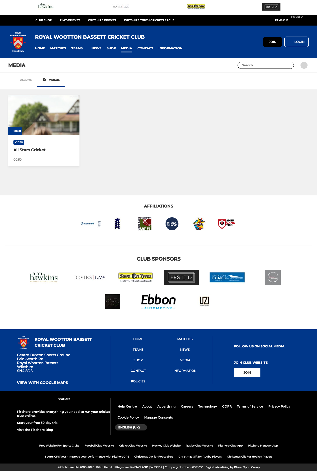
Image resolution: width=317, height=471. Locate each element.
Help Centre (127, 406)
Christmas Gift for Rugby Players (200, 456)
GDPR (227, 406)
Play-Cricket (70, 20)
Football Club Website (99, 445)
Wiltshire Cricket (102, 20)
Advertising (166, 406)
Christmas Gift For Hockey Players (249, 456)
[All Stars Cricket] (43, 115)
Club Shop (43, 20)
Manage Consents (158, 417)
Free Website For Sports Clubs (59, 445)
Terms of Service (250, 406)
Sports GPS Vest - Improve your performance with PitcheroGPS (87, 456)
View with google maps (42, 382)
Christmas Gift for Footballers (153, 456)
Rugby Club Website (199, 445)
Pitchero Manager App (263, 445)
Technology (207, 406)
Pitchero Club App (230, 445)
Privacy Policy (279, 406)
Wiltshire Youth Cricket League (149, 20)
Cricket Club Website (133, 445)
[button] (40, 48)
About (147, 406)
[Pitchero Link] (300, 22)
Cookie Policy (128, 417)
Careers (187, 406)
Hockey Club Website (166, 445)
